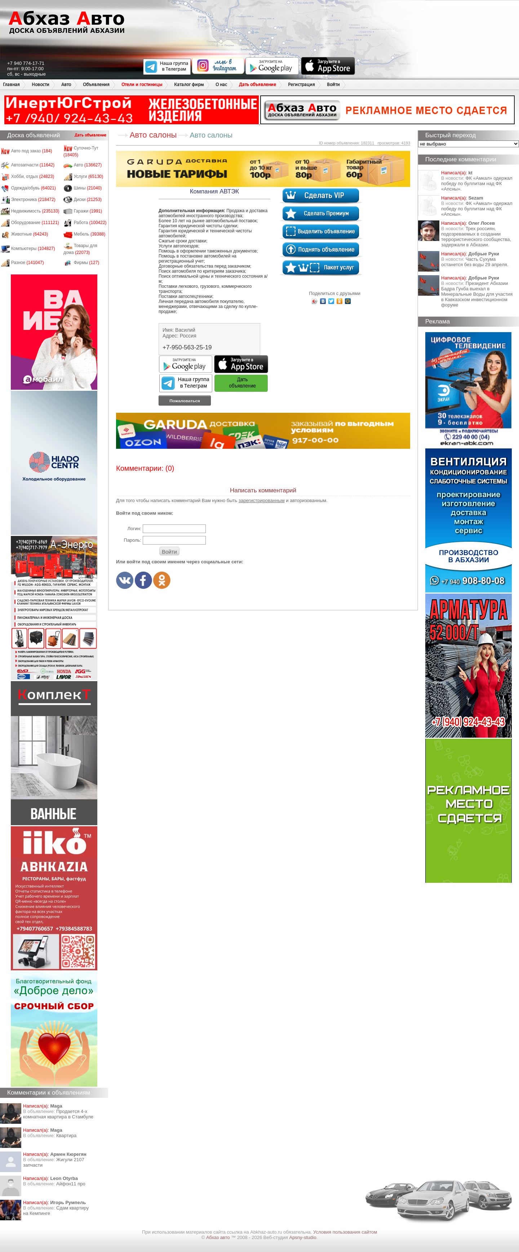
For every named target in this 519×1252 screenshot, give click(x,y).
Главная (11, 84)
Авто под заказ (31, 150)
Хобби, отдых (32, 176)
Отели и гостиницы (141, 84)
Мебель (90, 234)
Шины (88, 188)
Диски (88, 199)
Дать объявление (257, 84)
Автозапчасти (33, 164)
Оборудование (35, 222)
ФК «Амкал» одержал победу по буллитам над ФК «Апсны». (477, 183)
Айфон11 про (70, 1183)
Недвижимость (35, 211)
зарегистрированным (262, 500)
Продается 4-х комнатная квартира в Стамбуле (58, 1114)
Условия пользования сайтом (345, 1232)
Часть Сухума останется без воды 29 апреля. (474, 261)
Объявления (96, 84)
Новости (40, 84)
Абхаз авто (218, 1237)
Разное (27, 262)
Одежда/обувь (33, 188)
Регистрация (301, 84)
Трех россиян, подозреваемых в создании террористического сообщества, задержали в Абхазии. (476, 236)
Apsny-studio (302, 1237)
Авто (66, 84)
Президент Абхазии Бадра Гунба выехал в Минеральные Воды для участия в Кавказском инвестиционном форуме (477, 294)
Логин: (134, 528)
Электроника (33, 199)
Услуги (88, 176)
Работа (90, 222)
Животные (29, 234)
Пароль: (132, 540)
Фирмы (86, 262)
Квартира (66, 1135)
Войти (333, 84)
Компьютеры (33, 248)
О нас (221, 84)
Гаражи (88, 211)
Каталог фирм (189, 84)
